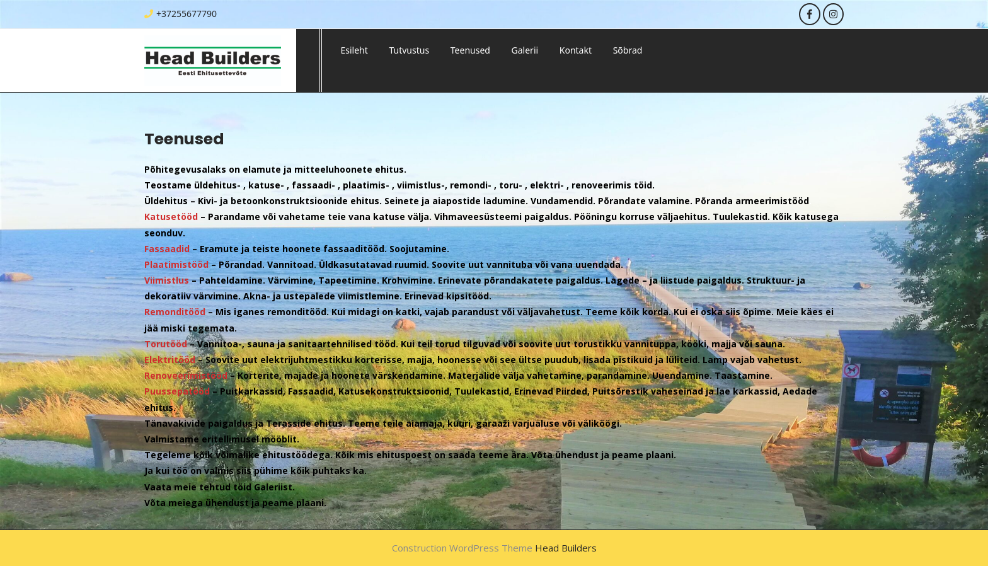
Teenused (470, 50)
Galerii (525, 50)
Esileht (354, 50)
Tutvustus (409, 50)
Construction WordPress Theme (462, 547)
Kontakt (576, 50)
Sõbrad (628, 50)
